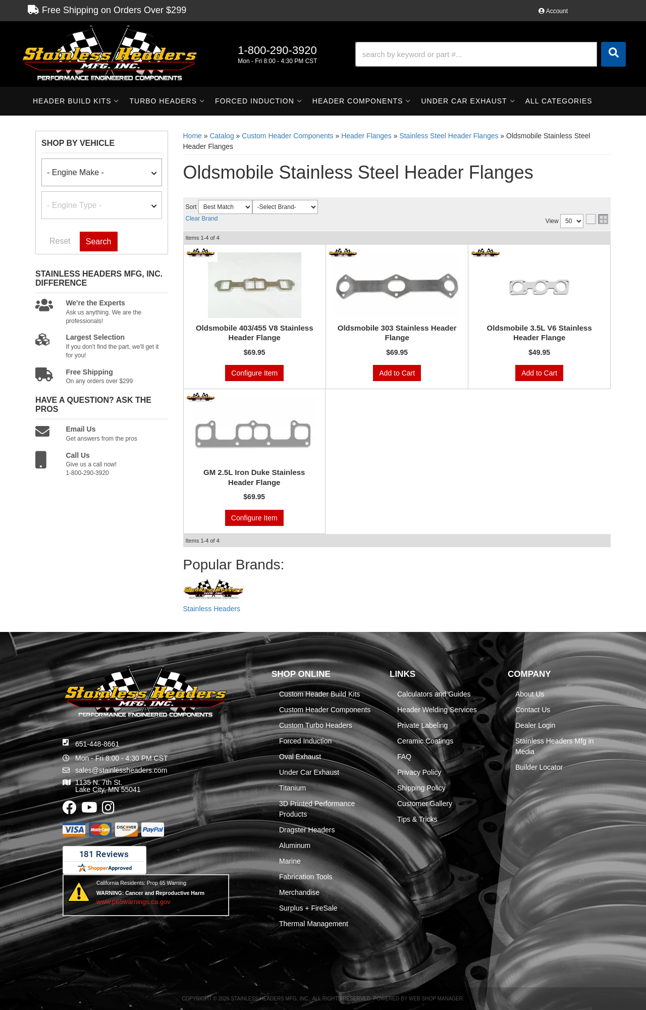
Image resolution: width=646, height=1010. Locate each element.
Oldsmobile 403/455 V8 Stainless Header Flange (254, 333)
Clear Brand (202, 218)
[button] (490, 54)
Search (99, 241)
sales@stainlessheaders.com (121, 770)
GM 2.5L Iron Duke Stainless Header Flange (254, 477)
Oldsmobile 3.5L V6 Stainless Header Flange (539, 333)
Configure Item (254, 373)
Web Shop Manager (436, 998)
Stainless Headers (212, 609)
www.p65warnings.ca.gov (133, 902)
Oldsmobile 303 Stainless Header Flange (397, 333)
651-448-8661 (97, 744)
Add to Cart (397, 373)
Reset (60, 241)
